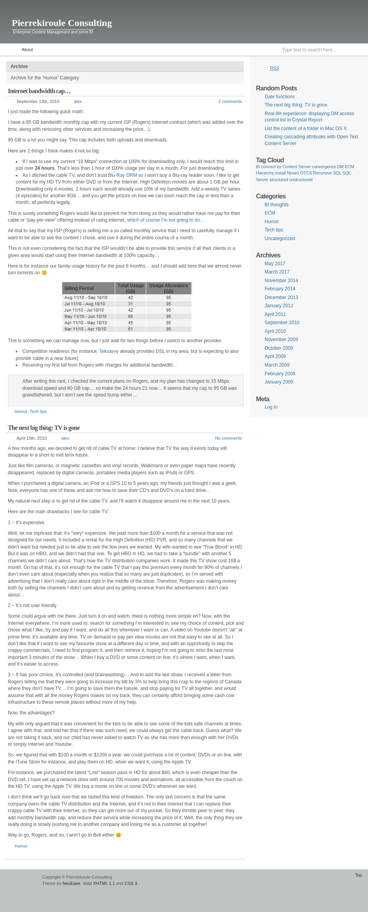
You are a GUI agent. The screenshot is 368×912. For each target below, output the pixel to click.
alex (78, 101)
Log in (271, 407)
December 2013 (281, 297)
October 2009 (279, 348)
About (27, 49)
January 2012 (279, 305)
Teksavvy (108, 351)
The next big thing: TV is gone (44, 427)
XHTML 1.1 (104, 883)
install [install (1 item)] (280, 173)
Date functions (280, 96)
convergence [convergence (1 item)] (324, 166)
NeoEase (71, 883)
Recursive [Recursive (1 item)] (322, 173)
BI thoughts (277, 204)
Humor (21, 411)
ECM (270, 213)
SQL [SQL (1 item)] (337, 173)
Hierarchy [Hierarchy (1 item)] (265, 173)
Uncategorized (280, 238)
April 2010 (275, 331)
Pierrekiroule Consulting (62, 23)
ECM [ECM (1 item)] (349, 166)
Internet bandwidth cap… (39, 91)
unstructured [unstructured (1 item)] (301, 179)
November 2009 (281, 339)
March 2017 (277, 272)
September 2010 (282, 322)
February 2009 (280, 373)
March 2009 (277, 365)
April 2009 (275, 356)
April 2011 (275, 314)
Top (358, 875)
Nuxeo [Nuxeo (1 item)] (293, 173)
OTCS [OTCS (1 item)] (306, 173)
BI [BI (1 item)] (258, 166)
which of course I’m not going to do (163, 220)
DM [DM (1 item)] (340, 166)
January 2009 (279, 382)
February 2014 (280, 289)
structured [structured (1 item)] (278, 179)
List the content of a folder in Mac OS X (306, 128)
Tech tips (37, 411)
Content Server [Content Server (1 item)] (297, 166)
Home (9, 50)
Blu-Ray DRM (122, 175)
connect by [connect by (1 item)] (271, 166)
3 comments (230, 101)
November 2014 (281, 280)
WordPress (20, 881)
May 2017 (275, 263)
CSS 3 (131, 883)
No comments (228, 438)
